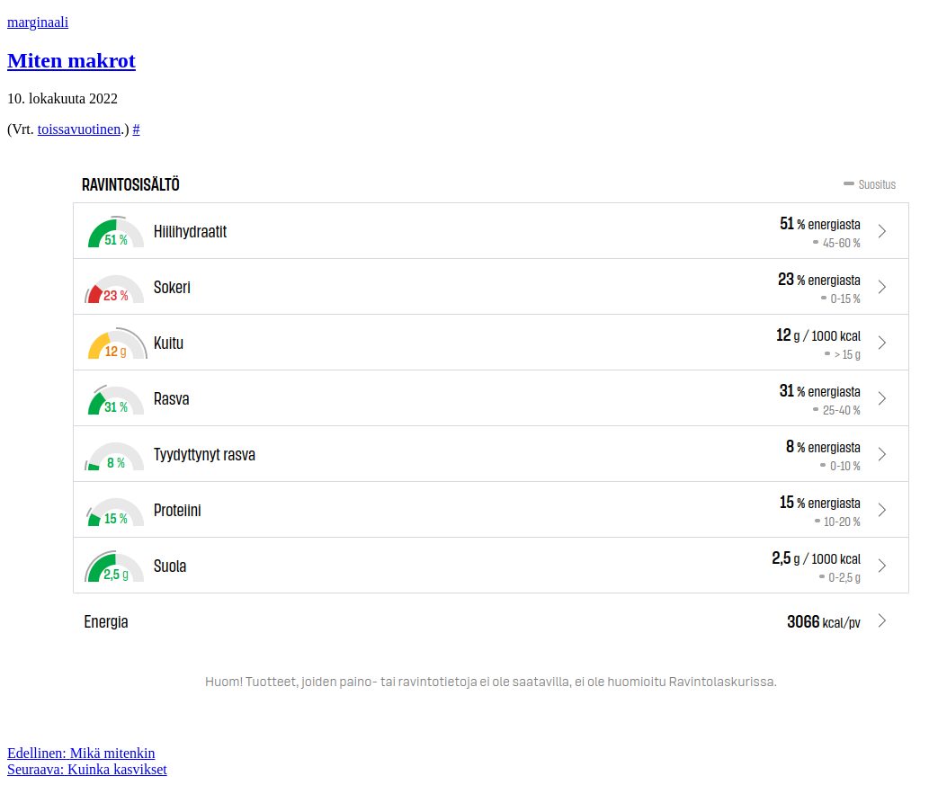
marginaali (37, 22)
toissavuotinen (79, 129)
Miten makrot (71, 60)
